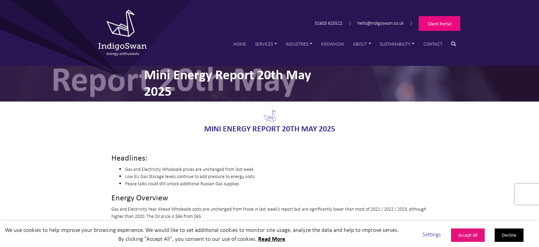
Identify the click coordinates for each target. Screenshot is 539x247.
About (360, 43)
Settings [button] (431, 234)
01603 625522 (328, 22)
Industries (297, 43)
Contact (433, 43)
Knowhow (332, 43)
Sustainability (395, 43)
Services (264, 43)
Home (239, 43)
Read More (271, 239)
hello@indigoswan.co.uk (381, 22)
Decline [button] (509, 235)
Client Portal (439, 23)
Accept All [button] (467, 235)
